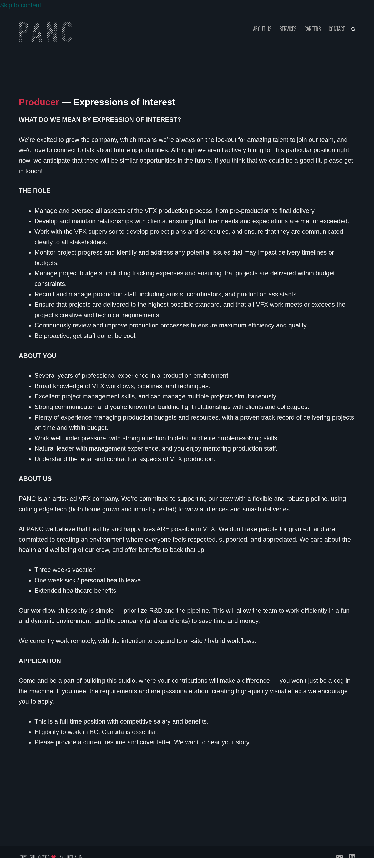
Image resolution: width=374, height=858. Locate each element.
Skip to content (21, 5)
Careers (312, 28)
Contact (336, 28)
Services (287, 28)
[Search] (353, 29)
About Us (262, 28)
